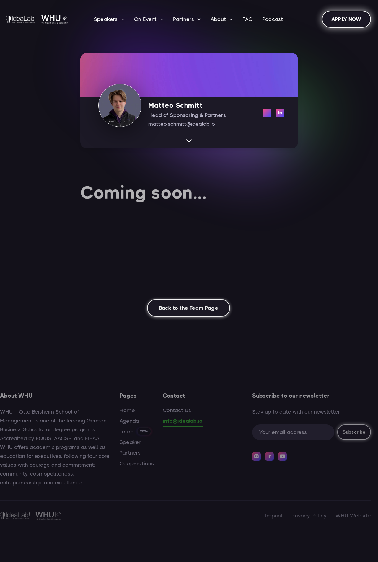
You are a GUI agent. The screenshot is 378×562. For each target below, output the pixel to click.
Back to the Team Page (188, 310)
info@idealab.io (183, 421)
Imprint (274, 516)
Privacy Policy (309, 516)
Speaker (130, 442)
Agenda (129, 421)
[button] (109, 19)
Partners (130, 453)
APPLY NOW (346, 19)
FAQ (247, 19)
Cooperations (137, 463)
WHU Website (353, 516)
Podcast (272, 19)
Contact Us (177, 410)
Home (127, 410)
